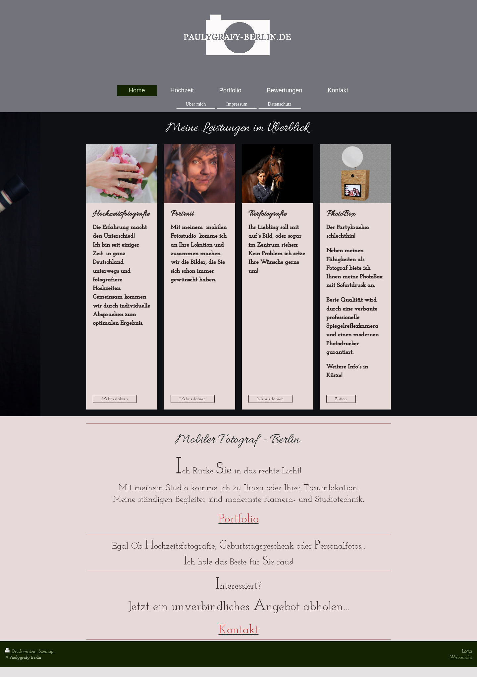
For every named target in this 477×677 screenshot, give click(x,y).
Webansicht (461, 656)
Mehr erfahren (115, 398)
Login (467, 650)
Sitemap (46, 651)
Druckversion (20, 651)
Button (341, 398)
